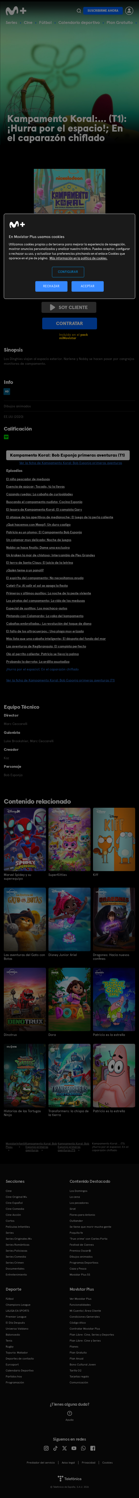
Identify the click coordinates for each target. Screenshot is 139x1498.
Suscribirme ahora (103, 10)
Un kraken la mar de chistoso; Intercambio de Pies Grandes (50, 555)
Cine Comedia (15, 1209)
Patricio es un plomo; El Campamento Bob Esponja (44, 532)
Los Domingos (78, 1191)
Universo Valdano (17, 1328)
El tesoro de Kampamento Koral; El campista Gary (44, 509)
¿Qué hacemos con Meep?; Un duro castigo (38, 524)
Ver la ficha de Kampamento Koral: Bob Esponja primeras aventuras (70, 463)
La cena (75, 1197)
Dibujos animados (81, 1256)
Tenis (9, 1340)
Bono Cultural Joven (83, 1364)
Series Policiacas (16, 1250)
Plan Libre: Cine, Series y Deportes (92, 1334)
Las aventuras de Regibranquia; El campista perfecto (46, 646)
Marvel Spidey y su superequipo (17, 876)
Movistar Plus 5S (80, 1274)
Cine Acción (13, 1214)
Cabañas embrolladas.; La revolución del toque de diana (48, 623)
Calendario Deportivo (20, 1370)
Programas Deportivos (84, 1262)
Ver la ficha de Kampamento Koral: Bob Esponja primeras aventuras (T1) (60, 680)
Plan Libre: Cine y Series (85, 1340)
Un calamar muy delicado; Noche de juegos (38, 540)
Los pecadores (79, 1203)
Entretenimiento (16, 1274)
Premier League (16, 1316)
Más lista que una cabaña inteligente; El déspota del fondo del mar (56, 639)
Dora (52, 1035)
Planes (74, 1346)
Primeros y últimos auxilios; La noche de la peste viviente (48, 593)
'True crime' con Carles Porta (88, 1238)
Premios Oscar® (80, 1250)
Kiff (95, 875)
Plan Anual (76, 1358)
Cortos (10, 1220)
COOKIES (107, 1462)
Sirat (73, 1209)
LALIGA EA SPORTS (17, 1310)
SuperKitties (57, 875)
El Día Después (15, 1322)
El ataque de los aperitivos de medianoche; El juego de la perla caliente (59, 517)
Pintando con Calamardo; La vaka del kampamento (44, 616)
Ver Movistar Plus (80, 1298)
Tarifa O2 (76, 1370)
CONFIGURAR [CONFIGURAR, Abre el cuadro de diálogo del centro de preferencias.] (68, 272)
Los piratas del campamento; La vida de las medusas (45, 601)
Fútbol (45, 22)
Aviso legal (68, 1462)
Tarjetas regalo (79, 1376)
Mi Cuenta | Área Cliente (85, 1310)
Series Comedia (16, 1256)
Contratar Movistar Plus (85, 1328)
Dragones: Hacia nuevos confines (111, 957)
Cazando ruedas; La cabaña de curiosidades (39, 494)
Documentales (15, 1268)
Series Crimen (15, 1262)
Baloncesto (13, 1334)
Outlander (76, 1220)
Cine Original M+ (16, 1197)
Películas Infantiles (18, 1226)
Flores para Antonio (82, 1214)
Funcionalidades (80, 1304)
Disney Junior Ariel (62, 955)
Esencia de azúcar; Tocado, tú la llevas (35, 486)
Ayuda (69, 1416)
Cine (28, 22)
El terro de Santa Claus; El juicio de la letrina (39, 562)
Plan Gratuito (120, 22)
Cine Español (14, 1203)
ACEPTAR (88, 286)
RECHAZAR (51, 286)
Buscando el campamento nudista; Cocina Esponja (44, 502)
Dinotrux (10, 1035)
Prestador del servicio (41, 1462)
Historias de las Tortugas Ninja (22, 1113)
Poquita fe (76, 1232)
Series (11, 22)
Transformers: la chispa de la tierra (68, 1113)
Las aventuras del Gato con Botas (24, 957)
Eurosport (12, 1364)
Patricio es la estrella (109, 1035)
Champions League (18, 1304)
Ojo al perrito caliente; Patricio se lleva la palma (42, 654)
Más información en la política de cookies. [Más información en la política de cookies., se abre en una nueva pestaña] (79, 258)
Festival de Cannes (82, 1244)
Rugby (9, 1346)
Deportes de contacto (20, 1358)
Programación (15, 1382)
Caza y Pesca (78, 1268)
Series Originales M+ (19, 1238)
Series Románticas (17, 1244)
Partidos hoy (14, 1376)
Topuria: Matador (17, 1352)
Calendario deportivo (79, 22)
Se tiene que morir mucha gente (90, 1226)
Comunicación (79, 1382)
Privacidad (88, 1462)
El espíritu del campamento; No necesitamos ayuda (44, 578)
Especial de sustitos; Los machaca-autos (36, 608)
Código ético (78, 1322)
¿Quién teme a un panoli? (25, 570)
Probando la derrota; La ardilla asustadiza (37, 661)
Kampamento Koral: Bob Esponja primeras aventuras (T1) (67, 455)
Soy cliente (69, 307)
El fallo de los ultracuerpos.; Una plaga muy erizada (45, 631)
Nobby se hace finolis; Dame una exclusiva (38, 547)
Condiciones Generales (85, 1316)
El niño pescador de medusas (28, 479)
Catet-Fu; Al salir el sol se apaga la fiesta (37, 585)
